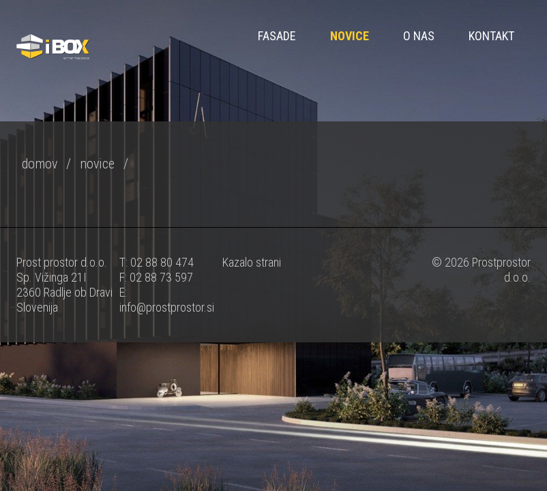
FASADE (277, 36)
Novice (349, 36)
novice (97, 163)
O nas (418, 36)
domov (39, 163)
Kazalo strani (251, 262)
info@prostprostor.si (166, 307)
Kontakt (491, 36)
